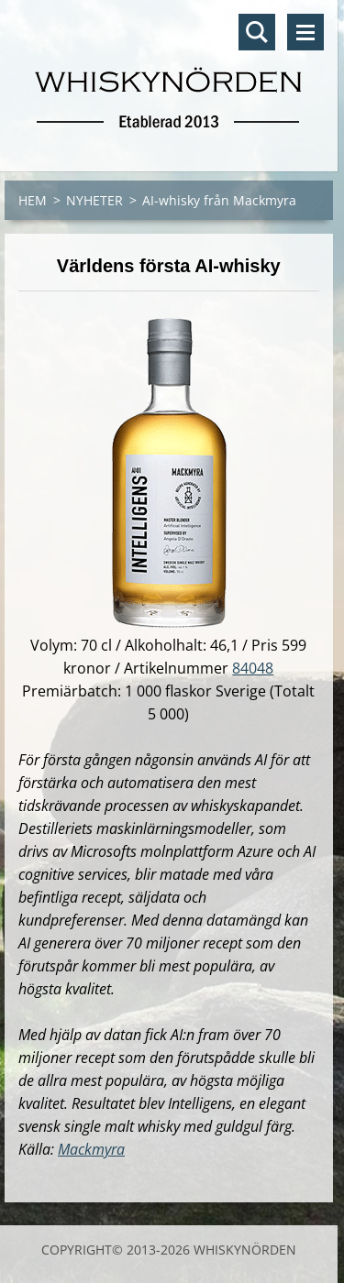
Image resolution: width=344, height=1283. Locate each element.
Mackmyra (91, 1149)
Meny (305, 32)
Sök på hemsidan (257, 32)
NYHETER (94, 200)
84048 (252, 668)
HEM (32, 200)
